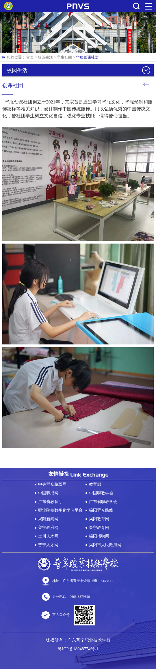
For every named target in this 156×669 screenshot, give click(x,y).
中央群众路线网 (52, 484)
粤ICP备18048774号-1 (78, 649)
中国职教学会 (101, 493)
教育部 (95, 484)
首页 (30, 57)
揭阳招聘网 (99, 536)
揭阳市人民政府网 (105, 545)
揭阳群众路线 (101, 510)
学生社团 (64, 57)
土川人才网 (48, 536)
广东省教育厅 (50, 502)
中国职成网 (48, 493)
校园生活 (45, 57)
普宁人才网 (48, 545)
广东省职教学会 (103, 502)
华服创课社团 (87, 57)
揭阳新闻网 (48, 519)
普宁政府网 (48, 527)
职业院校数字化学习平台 (60, 510)
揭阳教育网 (99, 519)
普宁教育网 (99, 527)
